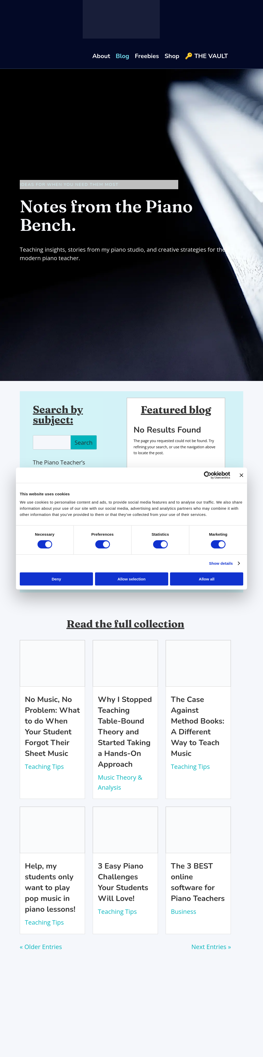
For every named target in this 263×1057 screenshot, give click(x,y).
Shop (172, 56)
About (101, 56)
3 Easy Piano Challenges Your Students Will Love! (123, 882)
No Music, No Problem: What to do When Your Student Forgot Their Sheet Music (52, 726)
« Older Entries (41, 946)
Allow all (206, 579)
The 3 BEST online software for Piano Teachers (198, 882)
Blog (122, 56)
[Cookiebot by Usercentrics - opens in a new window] (207, 475)
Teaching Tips (44, 766)
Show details (221, 563)
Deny (56, 579)
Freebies (147, 56)
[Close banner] (241, 475)
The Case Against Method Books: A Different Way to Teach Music (197, 726)
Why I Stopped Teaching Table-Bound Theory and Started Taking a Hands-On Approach (125, 732)
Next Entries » (211, 946)
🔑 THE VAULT (206, 56)
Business (183, 911)
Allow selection (131, 579)
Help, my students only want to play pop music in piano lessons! (50, 888)
